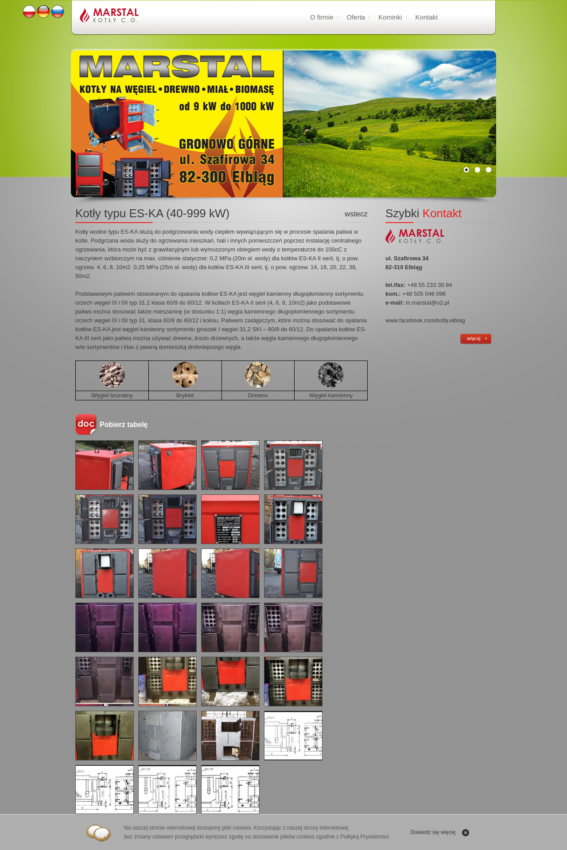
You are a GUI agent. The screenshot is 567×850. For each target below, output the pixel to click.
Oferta (356, 17)
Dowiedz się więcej (433, 832)
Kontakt (427, 17)
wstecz (356, 214)
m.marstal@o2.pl (427, 302)
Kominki (390, 17)
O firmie (322, 17)
